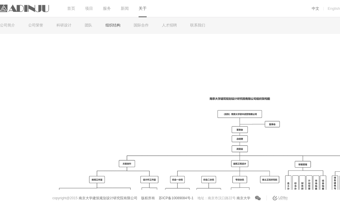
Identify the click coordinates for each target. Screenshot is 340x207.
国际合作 (141, 25)
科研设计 (63, 25)
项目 (89, 8)
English (334, 8)
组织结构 (112, 25)
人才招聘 (169, 25)
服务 (107, 8)
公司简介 (7, 25)
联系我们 (197, 25)
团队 (88, 25)
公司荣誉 (35, 25)
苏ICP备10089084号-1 (176, 198)
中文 (315, 8)
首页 (71, 8)
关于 (143, 8)
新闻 (125, 8)
